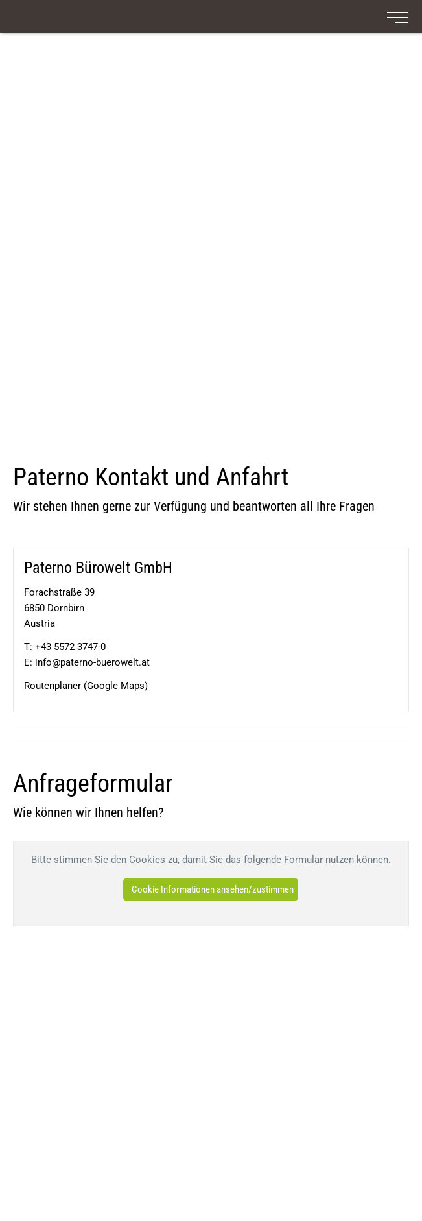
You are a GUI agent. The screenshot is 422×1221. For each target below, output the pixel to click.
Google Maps (116, 686)
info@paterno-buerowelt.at (92, 662)
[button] (210, 889)
